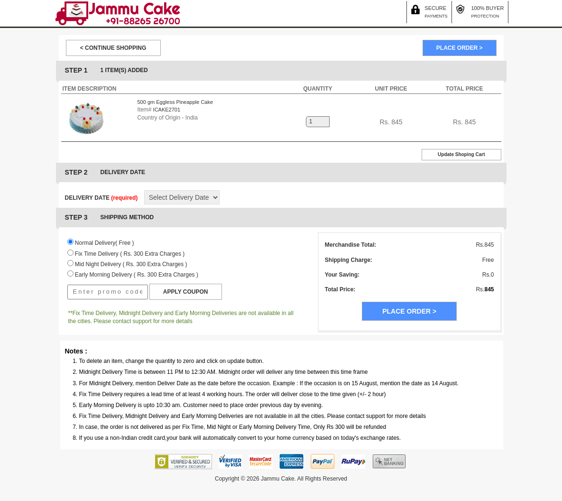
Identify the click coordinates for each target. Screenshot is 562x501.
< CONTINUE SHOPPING (113, 48)
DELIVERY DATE (101, 198)
